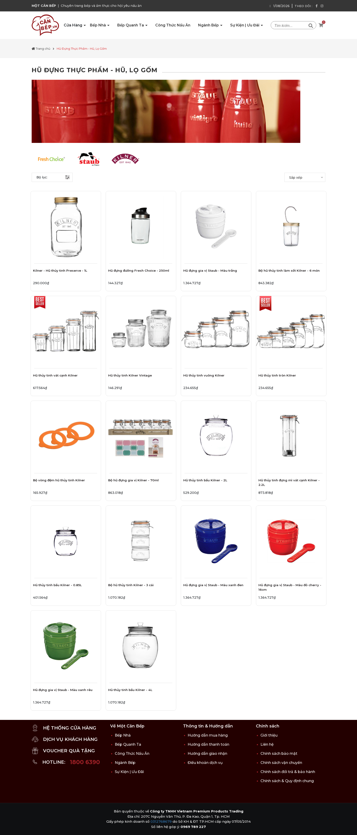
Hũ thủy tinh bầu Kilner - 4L (130, 690)
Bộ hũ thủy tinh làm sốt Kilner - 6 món (289, 270)
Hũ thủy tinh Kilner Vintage (130, 375)
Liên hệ (267, 744)
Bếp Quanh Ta (131, 25)
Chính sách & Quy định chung (287, 781)
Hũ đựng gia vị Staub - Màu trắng (210, 270)
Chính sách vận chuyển (281, 762)
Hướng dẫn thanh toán (208, 744)
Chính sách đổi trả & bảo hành (287, 772)
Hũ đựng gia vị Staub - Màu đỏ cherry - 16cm (289, 587)
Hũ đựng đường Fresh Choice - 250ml (138, 270)
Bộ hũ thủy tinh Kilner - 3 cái (131, 585)
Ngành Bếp (209, 25)
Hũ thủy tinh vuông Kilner (203, 375)
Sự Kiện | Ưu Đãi (245, 25)
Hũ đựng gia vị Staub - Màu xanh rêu (62, 690)
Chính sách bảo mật (278, 753)
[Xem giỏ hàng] (321, 25)
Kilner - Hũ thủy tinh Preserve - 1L (60, 270)
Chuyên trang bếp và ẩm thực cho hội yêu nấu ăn (101, 6)
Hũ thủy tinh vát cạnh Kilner (55, 375)
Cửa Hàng (73, 25)
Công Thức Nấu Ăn (172, 25)
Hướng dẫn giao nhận (207, 753)
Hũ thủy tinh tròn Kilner (277, 375)
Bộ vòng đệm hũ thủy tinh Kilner (59, 480)
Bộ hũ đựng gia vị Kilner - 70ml (133, 480)
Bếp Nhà (98, 25)
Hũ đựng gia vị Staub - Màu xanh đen (213, 585)
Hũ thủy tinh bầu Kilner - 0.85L (57, 585)
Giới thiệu (269, 735)
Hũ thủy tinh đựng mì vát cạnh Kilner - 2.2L (289, 482)
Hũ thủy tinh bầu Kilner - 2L (205, 480)
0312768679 (161, 821)
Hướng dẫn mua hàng (208, 735)
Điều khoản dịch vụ (205, 762)
